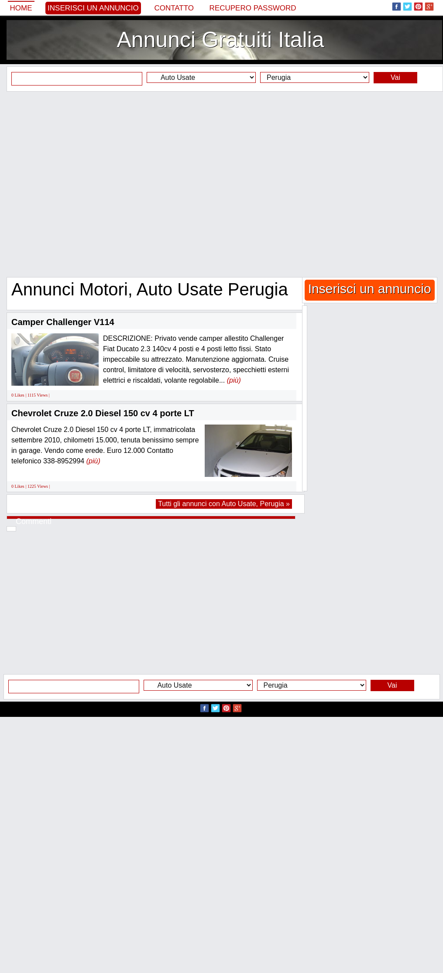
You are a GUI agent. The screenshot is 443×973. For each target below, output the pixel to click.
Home (21, 8)
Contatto (174, 8)
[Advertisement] (218, 184)
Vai (395, 77)
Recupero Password (252, 8)
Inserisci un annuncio (93, 8)
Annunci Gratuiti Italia (220, 39)
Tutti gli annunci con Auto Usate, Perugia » (224, 503)
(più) (234, 380)
